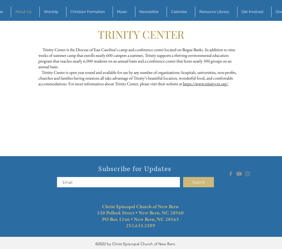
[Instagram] (247, 174)
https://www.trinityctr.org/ (205, 84)
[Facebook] (230, 174)
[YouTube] (239, 174)
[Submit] (198, 182)
